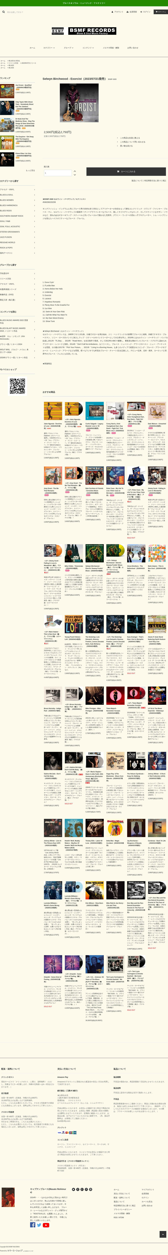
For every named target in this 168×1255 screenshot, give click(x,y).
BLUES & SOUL (14, 61)
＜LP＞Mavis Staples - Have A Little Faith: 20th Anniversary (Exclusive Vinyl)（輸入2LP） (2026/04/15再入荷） (94, 777)
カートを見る (147, 1202)
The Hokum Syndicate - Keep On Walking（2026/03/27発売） (135, 776)
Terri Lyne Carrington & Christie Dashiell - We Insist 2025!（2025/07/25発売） (115, 980)
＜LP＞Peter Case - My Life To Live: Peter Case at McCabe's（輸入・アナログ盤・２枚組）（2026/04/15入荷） (136, 496)
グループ (69, 48)
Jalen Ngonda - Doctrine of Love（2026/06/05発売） (53, 426)
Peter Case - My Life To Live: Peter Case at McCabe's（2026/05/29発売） (115, 492)
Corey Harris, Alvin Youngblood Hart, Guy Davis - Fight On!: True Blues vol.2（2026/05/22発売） (115, 428)
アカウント (118, 12)
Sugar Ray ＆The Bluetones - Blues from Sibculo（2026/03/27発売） (114, 777)
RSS (115, 1217)
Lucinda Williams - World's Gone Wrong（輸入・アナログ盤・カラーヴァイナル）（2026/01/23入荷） (73, 900)
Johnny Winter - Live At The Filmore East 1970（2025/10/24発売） (52, 843)
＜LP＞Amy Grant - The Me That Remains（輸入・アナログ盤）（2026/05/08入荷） (73, 487)
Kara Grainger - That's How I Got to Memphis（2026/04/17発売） (135, 639)
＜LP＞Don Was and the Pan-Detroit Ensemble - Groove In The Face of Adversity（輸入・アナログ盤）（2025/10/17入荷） (157, 903)
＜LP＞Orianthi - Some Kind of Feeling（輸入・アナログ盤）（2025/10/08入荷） (73, 977)
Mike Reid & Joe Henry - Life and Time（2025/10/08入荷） (115, 905)
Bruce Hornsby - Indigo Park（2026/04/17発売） (52, 710)
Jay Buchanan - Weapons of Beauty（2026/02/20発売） (134, 843)
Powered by (16, 1251)
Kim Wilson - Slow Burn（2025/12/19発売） (94, 904)
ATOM (121, 1217)
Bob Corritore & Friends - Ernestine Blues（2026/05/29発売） (94, 492)
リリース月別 (13, 63)
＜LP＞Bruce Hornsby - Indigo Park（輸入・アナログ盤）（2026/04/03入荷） (73, 708)
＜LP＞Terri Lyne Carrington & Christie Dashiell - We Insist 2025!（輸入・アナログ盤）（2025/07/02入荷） (135, 976)
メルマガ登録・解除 (111, 48)
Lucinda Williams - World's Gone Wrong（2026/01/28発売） (51, 905)
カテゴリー (49, 48)
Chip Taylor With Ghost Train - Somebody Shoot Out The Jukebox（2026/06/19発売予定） (24, 106)
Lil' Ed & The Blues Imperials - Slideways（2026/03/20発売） (156, 711)
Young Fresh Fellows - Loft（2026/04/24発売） (73, 638)
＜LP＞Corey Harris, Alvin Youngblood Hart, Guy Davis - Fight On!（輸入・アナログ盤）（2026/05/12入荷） (135, 420)
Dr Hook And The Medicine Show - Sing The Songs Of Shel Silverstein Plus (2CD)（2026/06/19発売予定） (25, 123)
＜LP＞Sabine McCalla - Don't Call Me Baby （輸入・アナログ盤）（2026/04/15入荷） (74, 770)
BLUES (11, 65)
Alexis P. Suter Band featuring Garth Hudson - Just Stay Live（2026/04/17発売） (156, 640)
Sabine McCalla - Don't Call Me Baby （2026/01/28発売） (52, 776)
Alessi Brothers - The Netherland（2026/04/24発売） (136, 568)
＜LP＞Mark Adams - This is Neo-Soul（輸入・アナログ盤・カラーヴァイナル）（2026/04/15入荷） (52, 637)
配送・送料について (122, 1198)
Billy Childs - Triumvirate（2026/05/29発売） (74, 568)
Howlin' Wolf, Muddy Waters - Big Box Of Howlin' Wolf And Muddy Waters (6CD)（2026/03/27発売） (74, 845)
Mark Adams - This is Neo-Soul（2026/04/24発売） (157, 568)
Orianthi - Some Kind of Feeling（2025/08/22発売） (52, 979)
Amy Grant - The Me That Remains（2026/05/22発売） (51, 492)
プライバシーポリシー (123, 1209)
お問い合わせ (132, 48)
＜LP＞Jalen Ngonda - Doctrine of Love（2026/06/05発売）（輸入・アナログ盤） (73, 423)
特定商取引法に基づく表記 (155, 181)
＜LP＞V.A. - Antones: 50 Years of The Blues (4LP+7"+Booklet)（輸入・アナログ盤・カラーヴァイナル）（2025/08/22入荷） (95, 983)
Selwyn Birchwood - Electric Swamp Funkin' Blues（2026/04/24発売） (95, 568)
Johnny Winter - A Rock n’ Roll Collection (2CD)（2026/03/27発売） (156, 776)
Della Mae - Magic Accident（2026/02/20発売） (115, 843)
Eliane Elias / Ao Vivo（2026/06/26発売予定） (24, 155)
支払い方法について (122, 1194)
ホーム (32, 48)
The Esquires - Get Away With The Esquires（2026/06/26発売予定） (25, 140)
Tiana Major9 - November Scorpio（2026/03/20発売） (113, 711)
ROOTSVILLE (39, 1214)
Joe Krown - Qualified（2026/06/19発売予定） (24, 87)
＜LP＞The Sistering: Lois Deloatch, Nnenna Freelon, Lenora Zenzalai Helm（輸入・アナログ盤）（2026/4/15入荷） (115, 643)
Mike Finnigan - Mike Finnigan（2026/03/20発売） (94, 711)
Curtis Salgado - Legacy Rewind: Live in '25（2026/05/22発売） (94, 427)
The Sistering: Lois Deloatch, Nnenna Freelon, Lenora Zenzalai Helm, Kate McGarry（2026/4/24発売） (95, 641)
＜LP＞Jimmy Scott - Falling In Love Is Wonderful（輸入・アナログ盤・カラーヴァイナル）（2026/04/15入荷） (52, 566)
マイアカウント (148, 1190)
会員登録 (133, 12)
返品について (137, 181)
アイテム (160, 12)
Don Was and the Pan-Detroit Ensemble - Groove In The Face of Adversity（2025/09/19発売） (136, 907)
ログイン (146, 12)
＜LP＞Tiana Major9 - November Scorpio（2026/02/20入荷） (136, 705)
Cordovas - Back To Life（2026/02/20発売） (157, 842)
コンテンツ (88, 48)
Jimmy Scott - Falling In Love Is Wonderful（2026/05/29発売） (156, 492)
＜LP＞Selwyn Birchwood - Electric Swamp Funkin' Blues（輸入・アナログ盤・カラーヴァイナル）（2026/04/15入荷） (114, 567)
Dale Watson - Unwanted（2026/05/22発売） (157, 426)
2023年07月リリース (29, 63)
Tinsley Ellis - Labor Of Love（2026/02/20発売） (94, 842)
